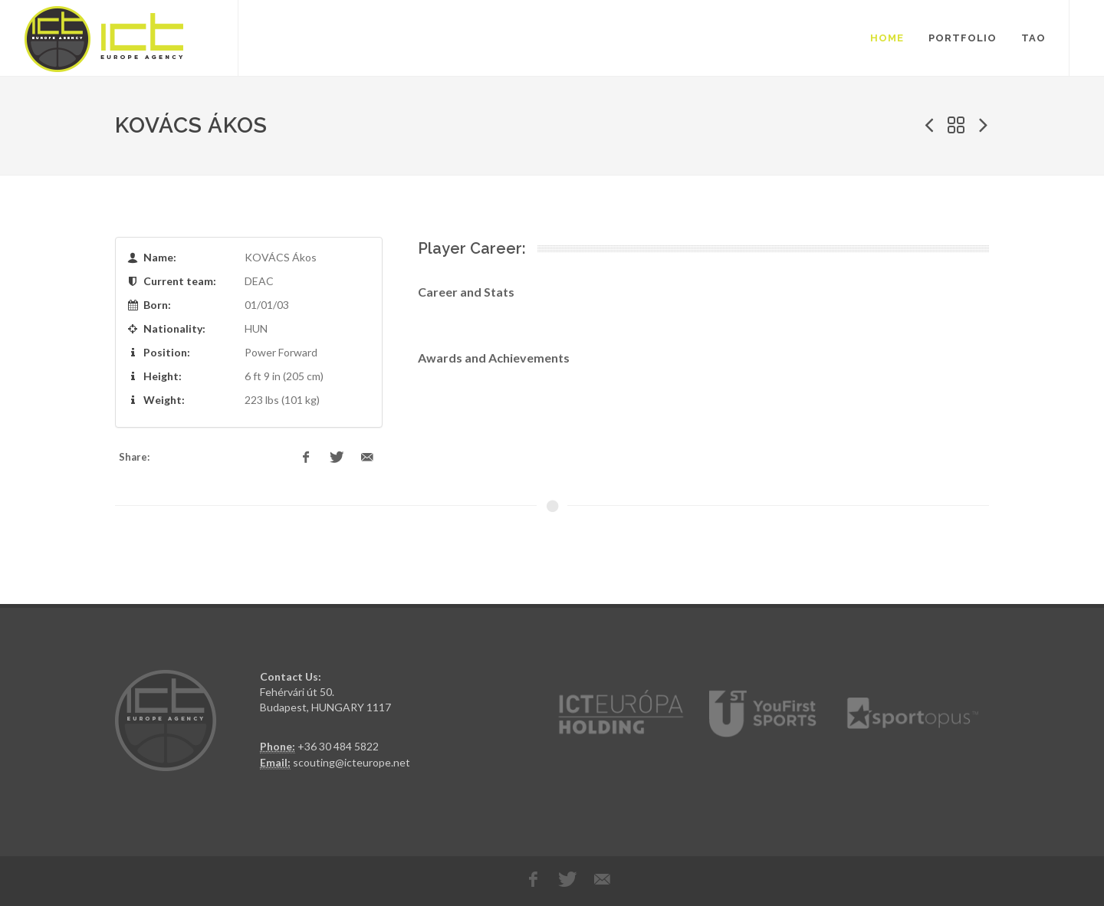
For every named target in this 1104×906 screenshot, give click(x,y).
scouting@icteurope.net (351, 762)
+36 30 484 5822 (338, 746)
